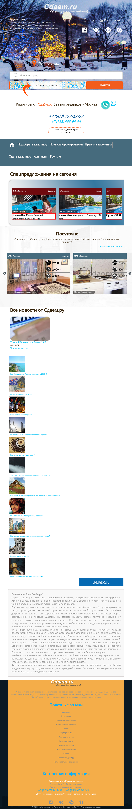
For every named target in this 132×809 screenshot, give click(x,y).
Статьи (66, 753)
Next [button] (130, 273)
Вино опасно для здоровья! (21, 415)
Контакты (40, 156)
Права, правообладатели (66, 724)
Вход (91, 20)
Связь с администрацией (66, 749)
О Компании (66, 716)
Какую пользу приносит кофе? (22, 455)
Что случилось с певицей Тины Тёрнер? (26, 516)
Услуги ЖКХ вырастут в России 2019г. (28, 342)
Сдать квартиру (20, 156)
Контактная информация (66, 720)
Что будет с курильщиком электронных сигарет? (30, 475)
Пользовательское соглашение (66, 762)
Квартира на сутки (66, 737)
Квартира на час (66, 733)
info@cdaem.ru (46, 807)
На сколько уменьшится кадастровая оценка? (28, 435)
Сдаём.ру (45, 104)
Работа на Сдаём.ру (66, 758)
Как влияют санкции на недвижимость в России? (30, 536)
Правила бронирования (66, 144)
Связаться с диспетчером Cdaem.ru (66, 131)
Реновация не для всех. (19, 556)
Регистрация (112, 20)
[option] (38, 273)
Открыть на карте (46, 85)
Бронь (56, 156)
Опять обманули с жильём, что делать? (26, 576)
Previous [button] (4, 273)
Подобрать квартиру (32, 144)
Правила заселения (98, 144)
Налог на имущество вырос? (21, 394)
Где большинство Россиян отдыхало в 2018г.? (28, 374)
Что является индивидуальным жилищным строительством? (35, 495)
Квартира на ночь (66, 741)
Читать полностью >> (20, 348)
